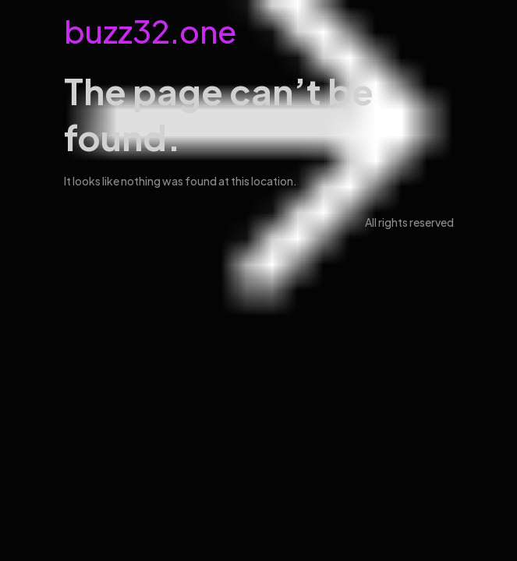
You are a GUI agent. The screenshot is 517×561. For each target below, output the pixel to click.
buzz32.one (150, 31)
